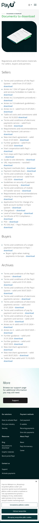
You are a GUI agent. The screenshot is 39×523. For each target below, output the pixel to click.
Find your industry (8, 424)
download (8, 86)
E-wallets (23, 424)
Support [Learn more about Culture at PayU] (15, 400)
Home (3, 14)
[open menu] (35, 5)
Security (4, 428)
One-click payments (27, 432)
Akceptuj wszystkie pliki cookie (19, 517)
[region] (19, 500)
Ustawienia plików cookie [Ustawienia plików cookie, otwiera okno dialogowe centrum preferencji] (19, 505)
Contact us (6, 463)
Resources (5, 436)
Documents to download (7, 447)
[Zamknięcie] (36, 481)
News (22, 442)
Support (4, 469)
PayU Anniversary (26, 446)
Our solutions (7, 414)
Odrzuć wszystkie (19, 511)
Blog (3, 442)
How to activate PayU (9, 420)
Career (22, 450)
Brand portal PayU (8, 456)
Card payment (25, 420)
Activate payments (8, 473)
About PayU (24, 436)
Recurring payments (27, 428)
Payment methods (27, 414)
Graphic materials (8, 452)
